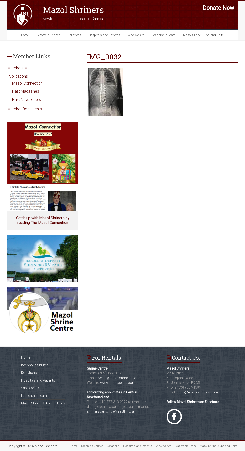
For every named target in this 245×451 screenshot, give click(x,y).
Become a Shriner (48, 35)
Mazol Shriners (73, 10)
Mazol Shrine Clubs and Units (203, 35)
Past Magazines (25, 91)
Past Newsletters (26, 99)
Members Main (19, 68)
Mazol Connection (27, 83)
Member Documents (24, 109)
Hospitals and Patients (104, 35)
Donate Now (218, 8)
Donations (74, 35)
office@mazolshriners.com (197, 392)
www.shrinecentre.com (117, 383)
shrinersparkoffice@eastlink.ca (110, 411)
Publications (17, 76)
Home (25, 35)
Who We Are (136, 35)
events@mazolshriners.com (118, 378)
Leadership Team (163, 35)
